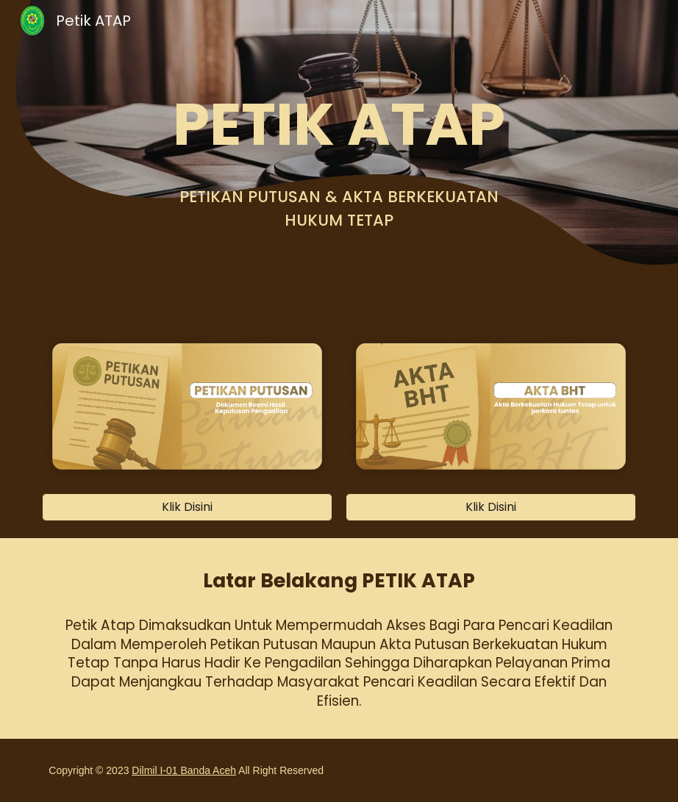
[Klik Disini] (186, 507)
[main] (339, 124)
